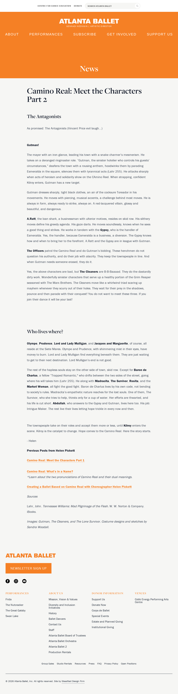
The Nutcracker (14, 605)
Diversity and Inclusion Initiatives (62, 606)
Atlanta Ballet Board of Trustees (67, 635)
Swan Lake (12, 616)
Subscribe (84, 34)
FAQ (99, 663)
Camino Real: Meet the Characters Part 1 (55, 460)
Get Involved (121, 34)
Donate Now (99, 605)
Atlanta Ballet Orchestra (62, 641)
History (53, 613)
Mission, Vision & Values (63, 599)
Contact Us (55, 624)
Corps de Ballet (101, 610)
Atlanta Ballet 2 (58, 646)
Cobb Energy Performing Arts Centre (151, 600)
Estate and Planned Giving (107, 621)
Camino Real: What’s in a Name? (50, 471)
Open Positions (128, 663)
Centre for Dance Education (54, 6)
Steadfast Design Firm (73, 681)
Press (92, 663)
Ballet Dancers (57, 618)
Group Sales (48, 663)
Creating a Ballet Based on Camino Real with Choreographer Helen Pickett (79, 487)
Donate (78, 6)
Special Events (100, 616)
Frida (8, 599)
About (12, 34)
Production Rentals (60, 652)
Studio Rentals (64, 663)
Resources (80, 663)
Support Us (160, 34)
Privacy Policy (111, 663)
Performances (46, 34)
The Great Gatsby (16, 610)
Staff (51, 630)
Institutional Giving (103, 627)
